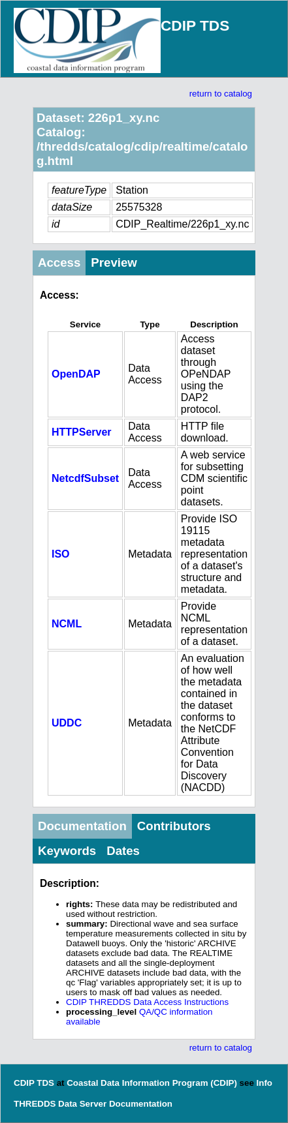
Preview (114, 262)
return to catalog (220, 93)
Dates (123, 851)
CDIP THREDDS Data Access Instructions (147, 1002)
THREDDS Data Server (60, 1104)
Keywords (67, 851)
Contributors (174, 826)
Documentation (82, 826)
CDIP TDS (195, 25)
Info (264, 1083)
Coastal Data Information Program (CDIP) (152, 1083)
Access (59, 262)
